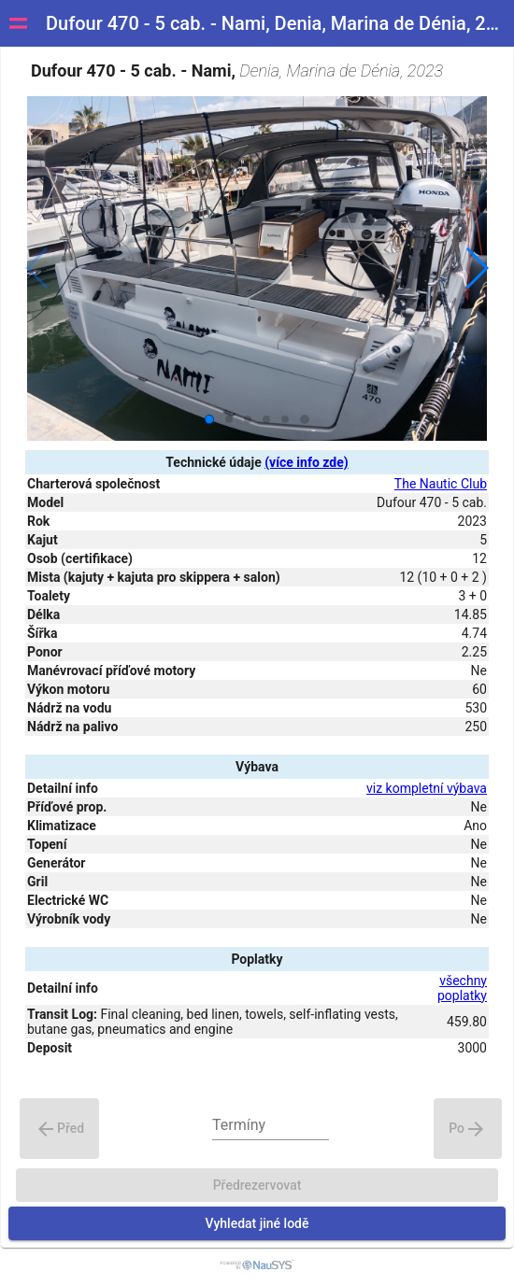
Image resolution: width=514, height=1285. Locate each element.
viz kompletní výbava (426, 788)
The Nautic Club (440, 483)
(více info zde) (306, 462)
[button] (476, 268)
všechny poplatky (462, 988)
